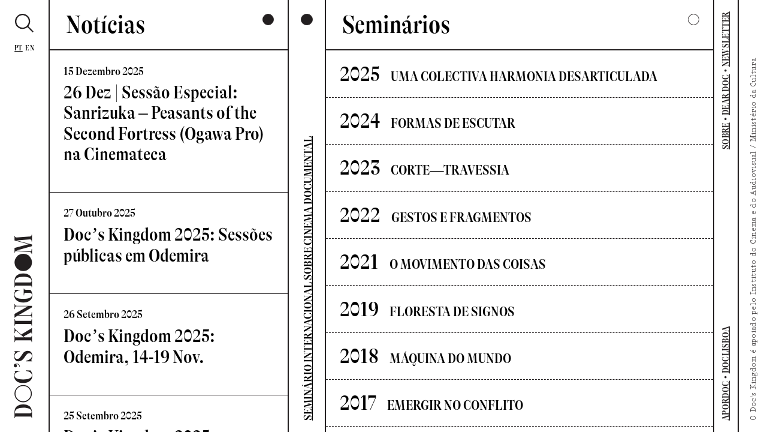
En (29, 48)
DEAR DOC (726, 94)
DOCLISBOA (726, 350)
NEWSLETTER (726, 39)
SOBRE (726, 135)
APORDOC (726, 401)
